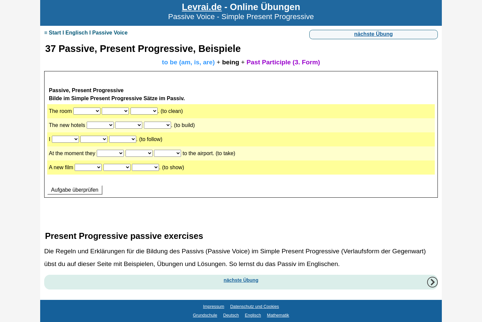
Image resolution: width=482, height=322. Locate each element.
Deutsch (231, 315)
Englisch (253, 315)
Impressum (213, 306)
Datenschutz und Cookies (254, 306)
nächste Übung (373, 34)
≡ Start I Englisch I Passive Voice (86, 33)
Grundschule (205, 315)
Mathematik (278, 315)
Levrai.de (202, 7)
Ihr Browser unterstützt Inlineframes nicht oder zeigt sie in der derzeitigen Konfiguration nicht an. (241, 143)
